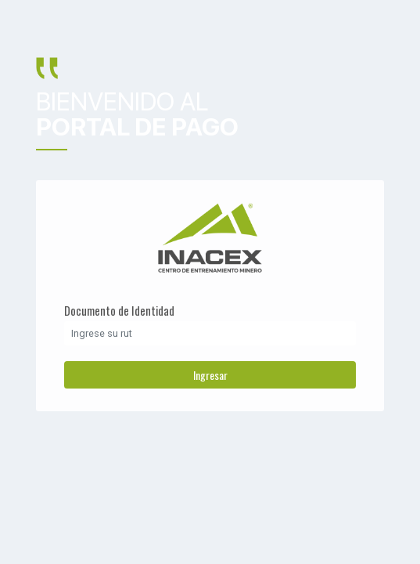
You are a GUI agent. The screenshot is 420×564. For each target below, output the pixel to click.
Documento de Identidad (119, 310)
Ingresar (210, 375)
